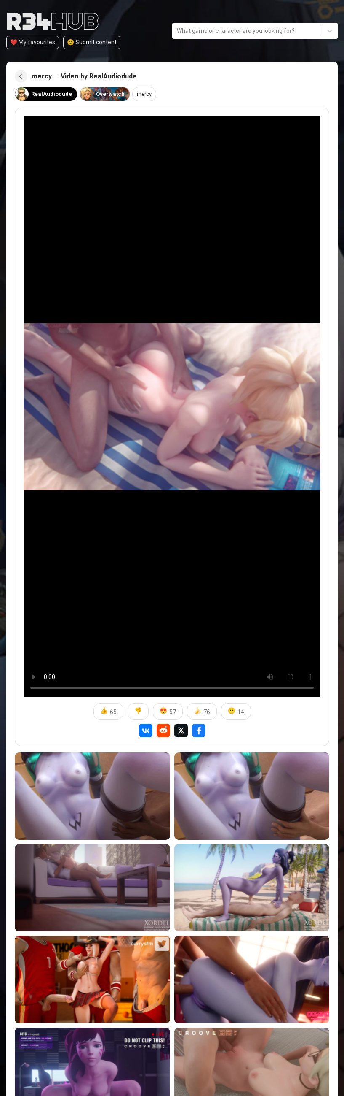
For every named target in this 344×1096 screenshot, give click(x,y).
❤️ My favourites (32, 42)
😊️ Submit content (92, 42)
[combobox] (177, 31)
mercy (148, 94)
